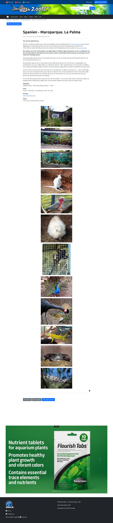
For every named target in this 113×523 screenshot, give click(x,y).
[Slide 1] (53, 491)
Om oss (8, 510)
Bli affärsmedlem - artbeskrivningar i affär (69, 502)
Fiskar (21, 17)
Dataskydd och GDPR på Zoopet (66, 508)
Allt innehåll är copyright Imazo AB (16, 517)
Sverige (26, 2)
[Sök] (80, 8)
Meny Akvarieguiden (14, 24)
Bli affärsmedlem (100, 2)
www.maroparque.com (29, 95)
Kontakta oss (10, 514)
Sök (92, 8)
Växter (26, 17)
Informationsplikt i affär (64, 505)
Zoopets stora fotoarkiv (78, 44)
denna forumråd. (82, 48)
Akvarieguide (14, 17)
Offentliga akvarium (25, 19)
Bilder (36, 17)
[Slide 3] (59, 491)
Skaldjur (31, 17)
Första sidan (8, 19)
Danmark (9, 2)
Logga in (89, 2)
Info (40, 17)
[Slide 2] (56, 491)
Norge (18, 2)
